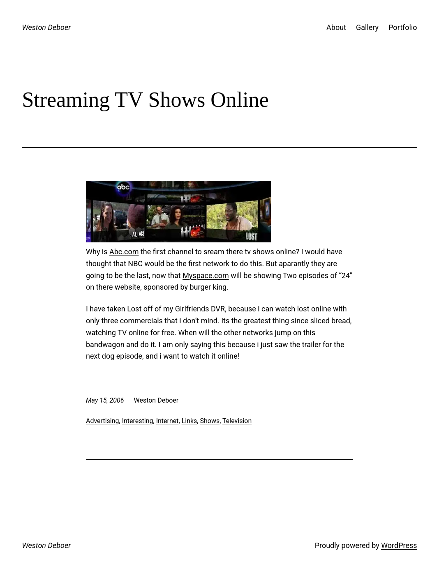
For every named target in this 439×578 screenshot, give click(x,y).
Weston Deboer (46, 27)
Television (237, 421)
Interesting (137, 421)
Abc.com (124, 251)
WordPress (399, 545)
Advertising (102, 421)
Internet (167, 421)
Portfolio (402, 27)
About (336, 27)
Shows (210, 421)
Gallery (367, 27)
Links (189, 421)
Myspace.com (206, 275)
